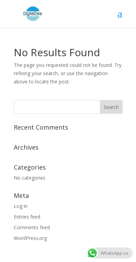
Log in (21, 206)
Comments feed (32, 227)
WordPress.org (30, 238)
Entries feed (27, 216)
